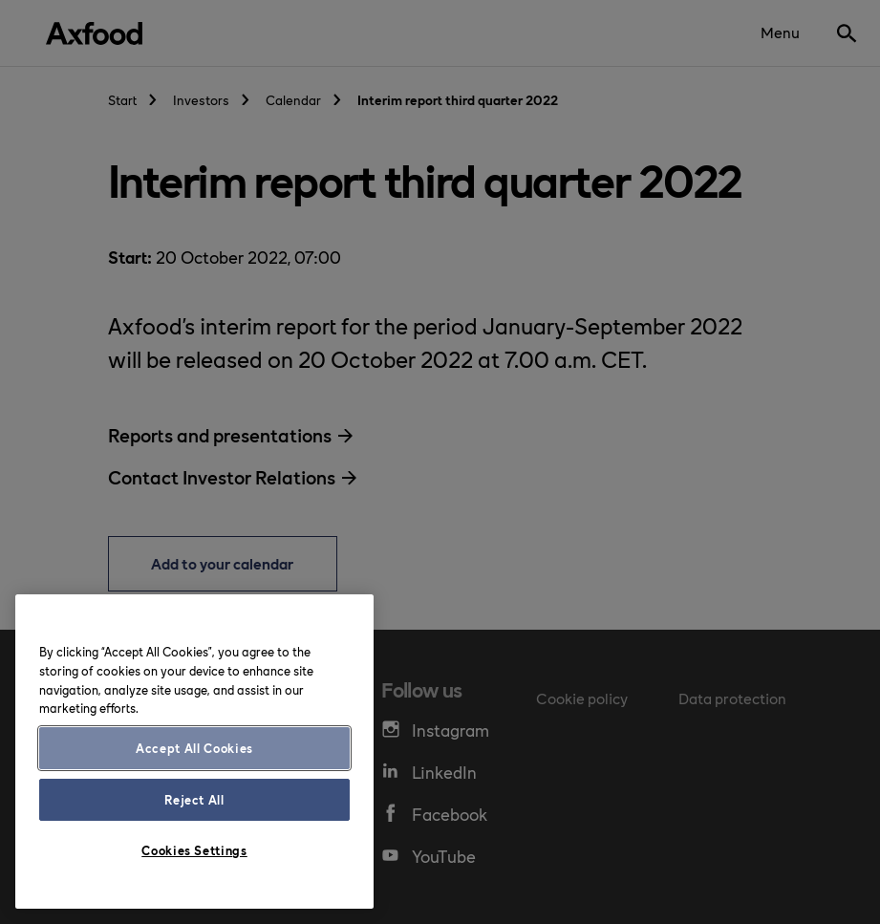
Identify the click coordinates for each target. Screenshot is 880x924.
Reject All (194, 799)
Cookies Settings (194, 850)
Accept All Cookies (194, 748)
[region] (194, 751)
